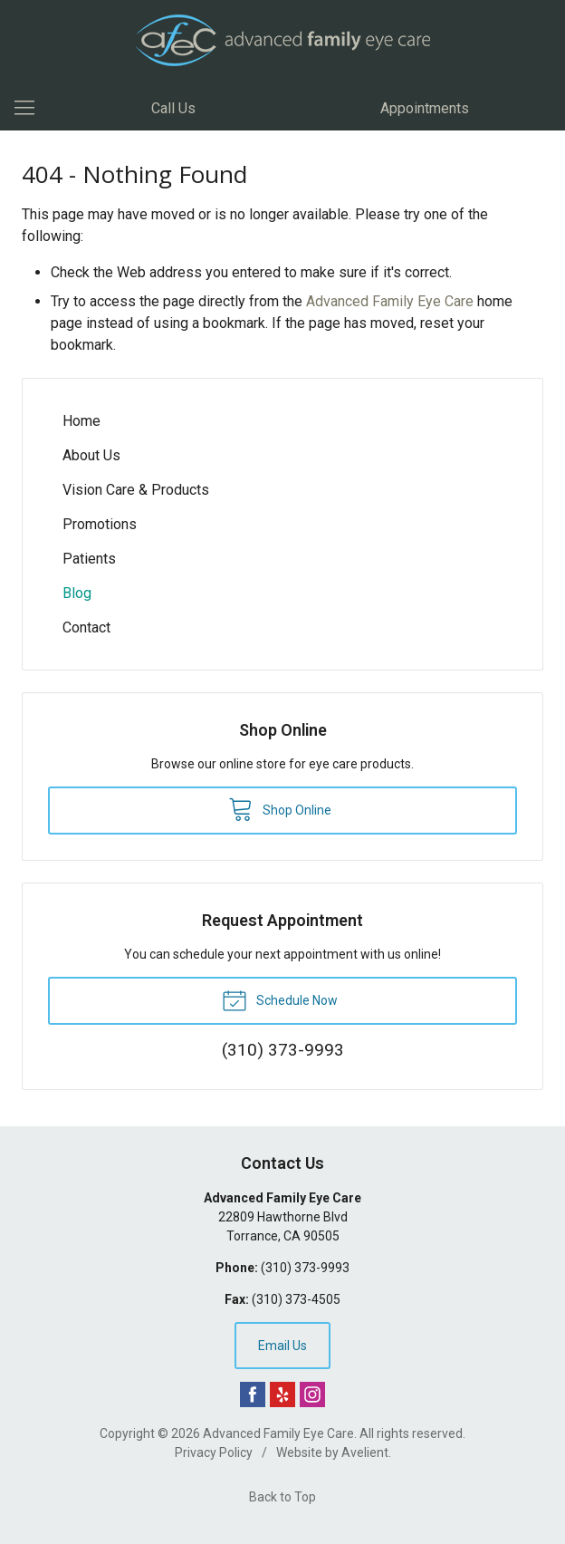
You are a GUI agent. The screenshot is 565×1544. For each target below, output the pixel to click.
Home (81, 420)
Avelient (364, 1452)
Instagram (312, 1394)
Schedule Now (280, 999)
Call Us (173, 108)
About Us (91, 455)
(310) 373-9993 (305, 1267)
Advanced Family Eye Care (390, 301)
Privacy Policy (214, 1452)
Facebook (252, 1394)
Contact (86, 627)
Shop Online (279, 808)
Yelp (282, 1394)
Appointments (424, 108)
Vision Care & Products (135, 489)
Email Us (282, 1345)
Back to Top (282, 1497)
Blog (76, 593)
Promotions (99, 524)
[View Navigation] (31, 109)
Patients (89, 558)
